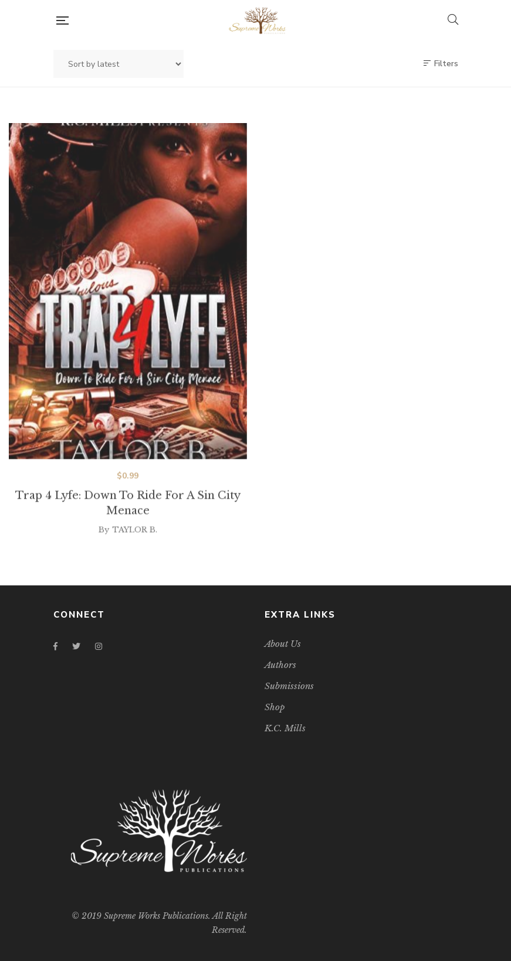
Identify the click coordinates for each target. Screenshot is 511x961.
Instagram (98, 646)
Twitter (76, 646)
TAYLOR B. (134, 539)
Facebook (55, 646)
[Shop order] (118, 64)
